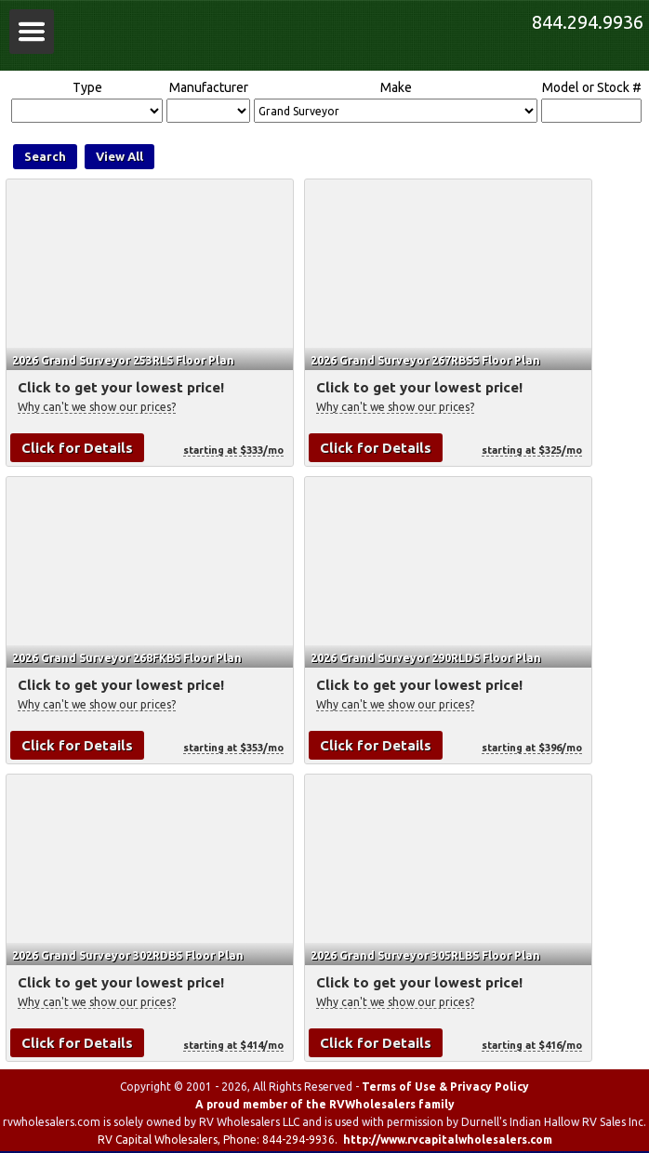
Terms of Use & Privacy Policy (445, 1086)
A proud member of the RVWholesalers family (325, 1104)
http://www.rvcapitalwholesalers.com (447, 1139)
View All (119, 156)
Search (45, 156)
